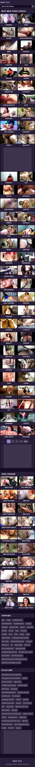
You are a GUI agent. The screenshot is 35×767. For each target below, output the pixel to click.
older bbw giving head (8, 692)
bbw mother (5, 710)
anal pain (29, 641)
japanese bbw (14, 627)
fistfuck (24, 678)
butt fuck (27, 645)
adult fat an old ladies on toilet (11, 663)
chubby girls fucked (8, 699)
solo (3, 706)
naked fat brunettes (8, 703)
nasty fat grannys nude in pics (11, 721)
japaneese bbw (20, 648)
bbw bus (25, 721)
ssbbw (9, 620)
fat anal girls (16, 696)
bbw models (18, 645)
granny (22, 627)
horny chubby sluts (8, 648)
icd (12, 645)
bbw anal (23, 631)
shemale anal (6, 696)
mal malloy (5, 641)
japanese (4, 627)
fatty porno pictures (22, 706)
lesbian (4, 717)
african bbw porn (7, 724)
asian (27, 634)
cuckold (4, 634)
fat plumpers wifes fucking (20, 638)
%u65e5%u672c (17, 620)
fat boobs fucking (23, 692)
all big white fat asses (17, 641)
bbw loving (17, 682)
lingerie (18, 728)
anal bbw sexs (12, 717)
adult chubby (6, 638)
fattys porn (5, 645)
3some (22, 634)
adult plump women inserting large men (14, 659)
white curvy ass (28, 714)
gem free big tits (7, 682)
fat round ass (27, 703)
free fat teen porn (17, 655)
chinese (4, 631)
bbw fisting (5, 689)
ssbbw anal (22, 717)
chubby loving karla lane (9, 652)
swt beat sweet (22, 685)
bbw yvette (10, 706)
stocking (25, 699)
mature (11, 631)
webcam (28, 623)
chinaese (14, 710)
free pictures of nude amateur (11, 678)
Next (25, 441)
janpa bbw (14, 689)
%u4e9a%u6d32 (19, 623)
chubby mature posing (9, 685)
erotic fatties (6, 655)
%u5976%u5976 (7, 623)
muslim (18, 699)
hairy (17, 631)
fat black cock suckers (25, 652)
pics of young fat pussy (22, 724)
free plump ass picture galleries (11, 675)
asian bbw (30, 627)
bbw (3, 620)
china (16, 634)
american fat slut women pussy (11, 714)
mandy (4, 728)
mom (10, 634)
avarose (18, 703)
